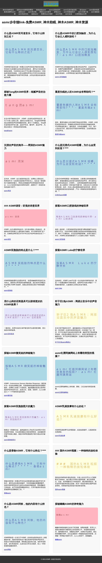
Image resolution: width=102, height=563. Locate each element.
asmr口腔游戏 (60, 239)
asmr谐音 (7, 239)
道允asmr (83, 10)
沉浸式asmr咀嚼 (61, 195)
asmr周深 (7, 191)
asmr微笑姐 (8, 395)
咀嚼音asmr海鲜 (47, 14)
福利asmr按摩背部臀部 (25, 10)
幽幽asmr (58, 539)
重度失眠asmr (60, 134)
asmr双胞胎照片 (69, 12)
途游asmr (34, 14)
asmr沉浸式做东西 (70, 10)
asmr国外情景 (94, 10)
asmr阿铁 (7, 549)
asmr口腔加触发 (61, 77)
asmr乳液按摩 (60, 435)
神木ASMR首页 (8, 10)
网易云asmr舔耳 (45, 12)
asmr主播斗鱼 (83, 12)
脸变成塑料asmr (10, 12)
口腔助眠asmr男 (81, 14)
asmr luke (58, 288)
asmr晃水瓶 (32, 12)
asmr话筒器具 (9, 334)
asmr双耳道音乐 (10, 81)
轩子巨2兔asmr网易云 (63, 342)
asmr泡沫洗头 (23, 14)
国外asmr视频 (60, 489)
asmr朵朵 (68, 14)
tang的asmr (8, 130)
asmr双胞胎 (8, 290)
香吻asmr (7, 493)
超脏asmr (22, 12)
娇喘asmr (57, 12)
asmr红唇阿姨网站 (61, 392)
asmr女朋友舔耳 (55, 10)
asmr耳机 (59, 14)
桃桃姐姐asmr (41, 10)
